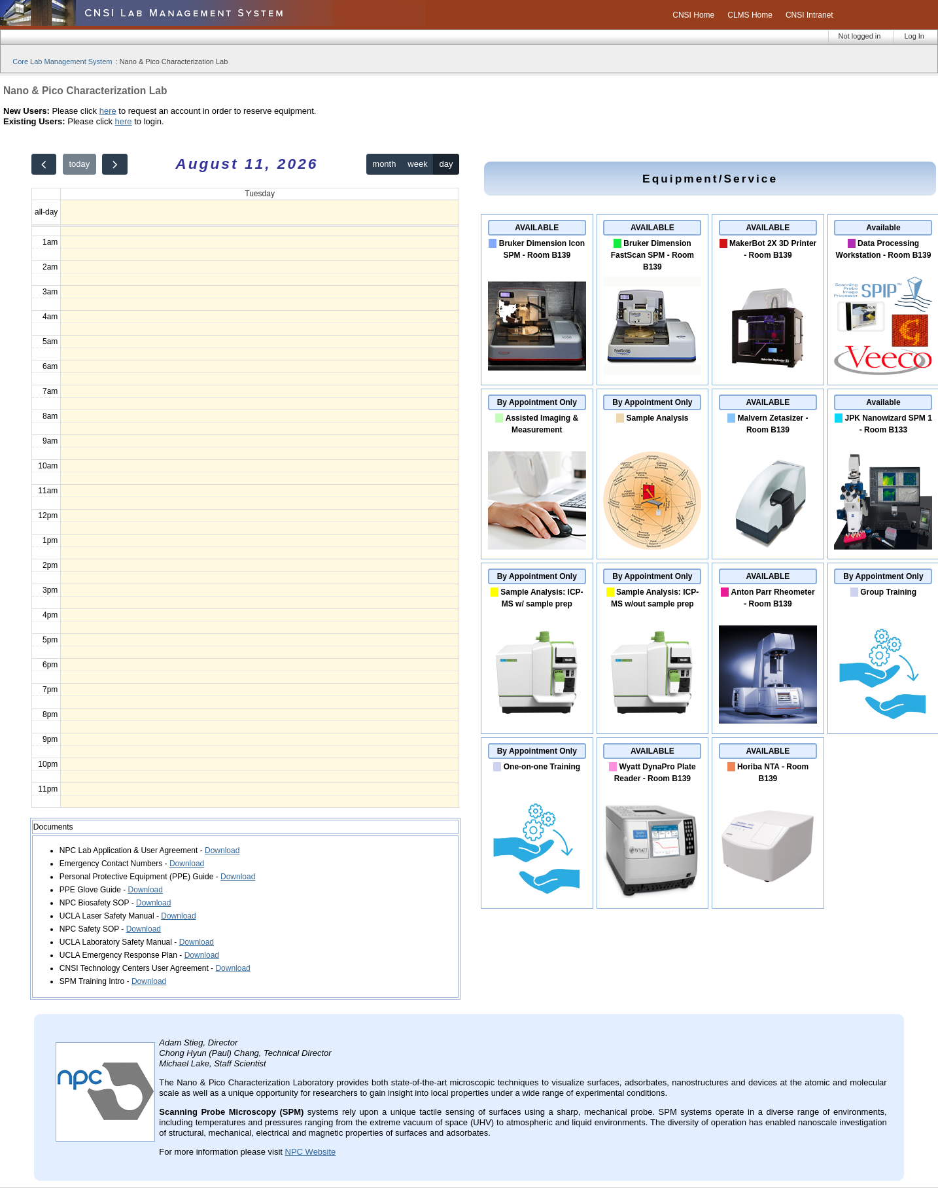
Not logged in (860, 36)
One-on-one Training (542, 766)
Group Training (888, 592)
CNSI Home (693, 15)
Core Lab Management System (62, 61)
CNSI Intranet (809, 15)
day (446, 164)
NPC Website (310, 1152)
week (417, 164)
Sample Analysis (658, 418)
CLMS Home (750, 15)
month (384, 164)
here (107, 111)
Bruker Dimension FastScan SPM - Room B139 (652, 255)
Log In (914, 36)
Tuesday (260, 193)
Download (222, 850)
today (79, 164)
